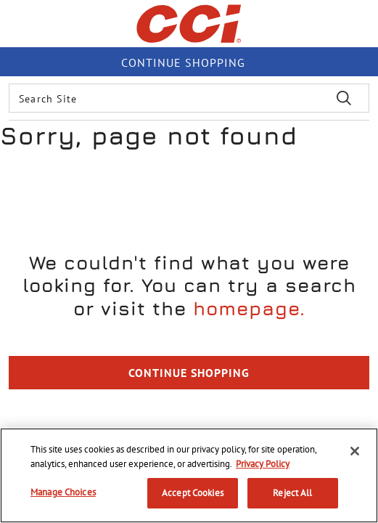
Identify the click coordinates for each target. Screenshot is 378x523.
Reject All (292, 493)
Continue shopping (183, 62)
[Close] (355, 451)
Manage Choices (63, 492)
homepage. (249, 308)
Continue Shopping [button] (189, 372)
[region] (189, 475)
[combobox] (189, 98)
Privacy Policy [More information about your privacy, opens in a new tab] (262, 464)
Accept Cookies (192, 493)
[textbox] (189, 98)
